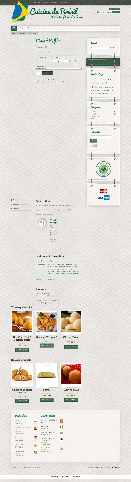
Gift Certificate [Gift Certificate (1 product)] (99, 87)
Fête (64, 82)
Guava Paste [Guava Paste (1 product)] (107, 87)
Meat (75, 264)
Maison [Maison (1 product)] (100, 90)
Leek (53, 274)
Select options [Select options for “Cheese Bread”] (71, 347)
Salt (67, 269)
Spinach (61, 267)
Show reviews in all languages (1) (46, 296)
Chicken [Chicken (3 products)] (93, 83)
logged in (47, 303)
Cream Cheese (57, 82)
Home (14, 34)
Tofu (77, 82)
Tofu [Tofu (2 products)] (100, 93)
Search (112, 48)
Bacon (40, 82)
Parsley (63, 271)
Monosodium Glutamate (55, 264)
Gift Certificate (95, 116)
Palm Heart (72, 82)
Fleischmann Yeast (53, 271)
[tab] (21, 200)
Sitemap (45, 2)
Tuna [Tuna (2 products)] (103, 93)
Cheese (45, 82)
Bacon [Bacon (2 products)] (92, 80)
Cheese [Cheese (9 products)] (109, 79)
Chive (77, 271)
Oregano (58, 274)
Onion (73, 271)
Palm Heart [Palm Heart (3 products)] (106, 90)
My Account (36, 2)
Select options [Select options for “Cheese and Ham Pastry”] (22, 401)
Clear (72, 61)
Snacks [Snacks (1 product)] (96, 93)
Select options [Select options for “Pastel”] (46, 399)
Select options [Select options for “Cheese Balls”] (71, 399)
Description (17, 200)
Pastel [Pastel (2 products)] (113, 90)
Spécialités (51, 80)
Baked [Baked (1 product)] (96, 80)
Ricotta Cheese (52, 267)
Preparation (40, 66)
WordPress (99, 467)
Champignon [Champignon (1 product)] (102, 80)
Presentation (41, 57)
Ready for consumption (54, 222)
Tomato (72, 274)
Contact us (54, 2)
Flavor (39, 61)
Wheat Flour (51, 269)
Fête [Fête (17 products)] (93, 86)
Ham (67, 82)
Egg (68, 274)
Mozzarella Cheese (70, 267)
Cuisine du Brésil (52, 279)
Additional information (20, 204)
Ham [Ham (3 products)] (112, 87)
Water (68, 271)
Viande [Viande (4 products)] (108, 93)
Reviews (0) (17, 208)
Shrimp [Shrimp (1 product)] (92, 93)
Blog (30, 28)
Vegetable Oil (60, 269)
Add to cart (47, 73)
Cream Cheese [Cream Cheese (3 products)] (106, 83)
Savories (44, 80)
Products (22, 34)
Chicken (50, 82)
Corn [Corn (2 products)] (98, 83)
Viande (38, 84)
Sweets (92, 118)
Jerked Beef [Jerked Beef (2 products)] (94, 90)
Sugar (71, 269)
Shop (21, 28)
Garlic (49, 274)
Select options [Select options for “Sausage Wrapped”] (46, 345)
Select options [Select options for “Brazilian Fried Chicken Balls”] (22, 350)
